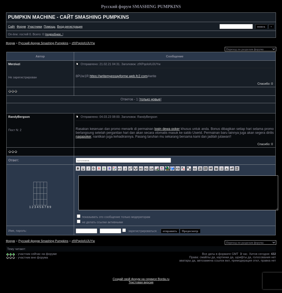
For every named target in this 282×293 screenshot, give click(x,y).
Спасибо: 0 (265, 83)
